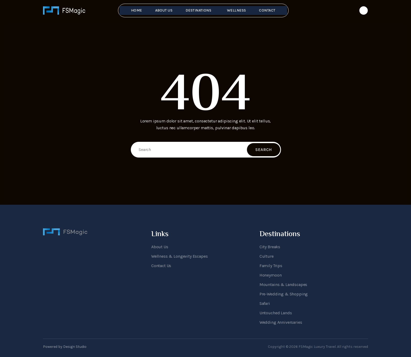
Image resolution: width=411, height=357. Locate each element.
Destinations (198, 10)
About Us (163, 10)
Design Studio (74, 346)
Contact (267, 10)
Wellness (236, 10)
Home (136, 10)
